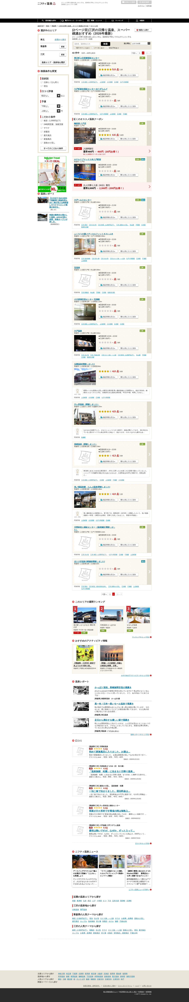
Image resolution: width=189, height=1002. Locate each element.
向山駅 (132, 225)
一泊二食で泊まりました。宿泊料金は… (109, 791)
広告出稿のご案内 (109, 986)
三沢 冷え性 (92, 225)
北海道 (106, 974)
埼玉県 (68, 974)
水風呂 (109, 933)
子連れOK (123, 921)
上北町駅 (102, 82)
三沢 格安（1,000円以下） (89, 82)
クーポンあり (99, 48)
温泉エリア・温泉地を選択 (53, 62)
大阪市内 (100, 979)
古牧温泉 (75, 909)
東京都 (93, 974)
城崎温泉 (82, 976)
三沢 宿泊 (84, 225)
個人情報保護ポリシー (110, 992)
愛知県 (118, 974)
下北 (109, 901)
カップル (83, 921)
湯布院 (122, 976)
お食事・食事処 (127, 918)
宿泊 (91, 918)
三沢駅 (143, 225)
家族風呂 (96, 933)
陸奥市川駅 (84, 227)
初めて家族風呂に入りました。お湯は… (109, 751)
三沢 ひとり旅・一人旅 (117, 258)
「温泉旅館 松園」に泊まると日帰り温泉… (112, 771)
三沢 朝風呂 (85, 292)
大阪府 (99, 974)
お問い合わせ (147, 986)
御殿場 (93, 979)
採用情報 (149, 992)
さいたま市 (80, 979)
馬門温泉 (83, 909)
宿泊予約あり (114, 48)
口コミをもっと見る (142, 843)
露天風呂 (75, 921)
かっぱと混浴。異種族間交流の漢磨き (113, 687)
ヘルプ (137, 986)
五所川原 (115, 901)
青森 (74, 901)
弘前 (84, 901)
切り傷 (98, 921)
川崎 (64, 979)
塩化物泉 (91, 921)
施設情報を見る (108, 75)
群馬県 (87, 974)
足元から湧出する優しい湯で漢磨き (112, 720)
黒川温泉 (115, 976)
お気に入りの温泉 (128, 2)
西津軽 (122, 901)
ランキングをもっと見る (140, 637)
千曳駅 (125, 114)
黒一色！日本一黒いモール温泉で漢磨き (114, 704)
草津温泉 (61, 976)
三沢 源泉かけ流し (122, 225)
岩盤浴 (47, 132)
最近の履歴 (145, 2)
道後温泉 (107, 976)
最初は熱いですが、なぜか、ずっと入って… (112, 830)
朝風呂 (104, 921)
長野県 (112, 974)
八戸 (94, 901)
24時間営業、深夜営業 (53, 124)
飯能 (87, 979)
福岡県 (125, 974)
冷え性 (96, 918)
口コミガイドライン (125, 986)
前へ (135, 53)
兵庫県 (81, 974)
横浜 (59, 979)
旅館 (116, 921)
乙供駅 (116, 82)
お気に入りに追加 (129, 75)
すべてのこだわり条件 (53, 148)
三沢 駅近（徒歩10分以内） (98, 586)
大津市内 (116, 979)
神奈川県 (61, 974)
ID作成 (149, 6)
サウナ (117, 918)
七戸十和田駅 (124, 82)
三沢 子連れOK (95, 355)
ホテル (111, 921)
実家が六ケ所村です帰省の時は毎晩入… (109, 811)
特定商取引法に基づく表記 (128, 992)
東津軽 (79, 901)
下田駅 (138, 225)
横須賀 (69, 979)
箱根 (67, 976)
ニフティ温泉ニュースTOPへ (139, 889)
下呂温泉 (90, 976)
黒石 (89, 901)
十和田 (99, 901)
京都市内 (108, 979)
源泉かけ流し (139, 918)
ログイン (141, 6)
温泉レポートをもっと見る (140, 734)
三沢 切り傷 (95, 258)
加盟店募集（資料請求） (91, 986)
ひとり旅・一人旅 (107, 918)
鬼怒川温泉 (130, 976)
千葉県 (74, 974)
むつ (104, 901)
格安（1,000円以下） (80, 918)
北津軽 (129, 901)
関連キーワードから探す (47, 982)
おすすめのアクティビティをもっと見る (135, 675)
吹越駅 (83, 437)
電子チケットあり (83, 48)
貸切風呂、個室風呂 (121, 933)
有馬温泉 (74, 976)
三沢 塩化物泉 (85, 258)
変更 (62, 47)
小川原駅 (110, 82)
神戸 (122, 979)
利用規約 (141, 992)
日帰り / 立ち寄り (51, 82)
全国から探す (60, 39)
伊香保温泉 (98, 976)
